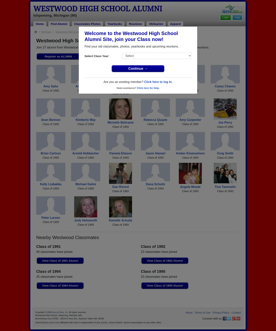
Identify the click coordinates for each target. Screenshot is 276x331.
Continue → (138, 68)
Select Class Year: (97, 56)
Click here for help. (148, 88)
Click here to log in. (158, 82)
